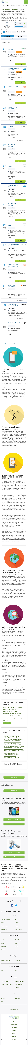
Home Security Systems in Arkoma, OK (12, 742)
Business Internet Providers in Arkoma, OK (13, 740)
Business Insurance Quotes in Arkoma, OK (13, 749)
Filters (14, 39)
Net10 (16, 926)
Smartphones (4, 981)
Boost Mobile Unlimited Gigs (12, 286)
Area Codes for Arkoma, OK (10, 756)
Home (14, 1021)
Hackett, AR (21, 718)
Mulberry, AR (13, 713)
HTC (2, 943)
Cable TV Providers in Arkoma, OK (11, 757)
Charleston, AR (6, 711)
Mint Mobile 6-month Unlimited (13, 245)
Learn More (13, 777)
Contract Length (5, 33)
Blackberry (18, 998)
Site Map (14, 1036)
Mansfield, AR (20, 707)
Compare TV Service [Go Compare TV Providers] (14, 852)
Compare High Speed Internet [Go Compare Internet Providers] (14, 857)
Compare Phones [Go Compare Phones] (14, 824)
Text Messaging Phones (19, 986)
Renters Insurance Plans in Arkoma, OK (12, 747)
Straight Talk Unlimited (14, 322)
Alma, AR (14, 718)
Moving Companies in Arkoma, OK (11, 754)
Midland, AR (14, 709)
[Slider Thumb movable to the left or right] (24, 27)
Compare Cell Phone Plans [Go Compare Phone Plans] (14, 819)
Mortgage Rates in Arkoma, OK (10, 737)
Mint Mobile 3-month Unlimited (13, 145)
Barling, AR (5, 720)
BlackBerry (18, 940)
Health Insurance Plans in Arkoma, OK (12, 744)
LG (16, 943)
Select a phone (7, 27)
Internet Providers (5, 970)
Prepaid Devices (19, 981)
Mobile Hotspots (5, 960)
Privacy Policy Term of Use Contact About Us (14, 1029)
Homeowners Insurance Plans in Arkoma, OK (14, 746)
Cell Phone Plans (5, 9)
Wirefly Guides (14, 1009)
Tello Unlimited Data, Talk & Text (13, 69)
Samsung (3, 949)
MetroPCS (4, 929)
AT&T (16, 919)
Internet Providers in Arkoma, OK (11, 735)
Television (17, 970)
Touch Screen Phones (7, 984)
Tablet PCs (18, 960)
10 (24, 32)
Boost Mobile (18, 929)
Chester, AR (6, 713)
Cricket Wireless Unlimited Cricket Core (14, 305)
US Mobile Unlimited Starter (13, 165)
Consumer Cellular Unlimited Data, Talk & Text (13, 88)
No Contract (7, 36)
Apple (2, 940)
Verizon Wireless (5, 919)
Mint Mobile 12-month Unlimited (13, 48)
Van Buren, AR (6, 707)
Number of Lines (5, 29)
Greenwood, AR (7, 718)
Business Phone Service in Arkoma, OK (12, 736)
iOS (2, 1001)
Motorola (3, 946)
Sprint (2, 922)
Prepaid (20, 36)
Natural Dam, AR (7, 715)
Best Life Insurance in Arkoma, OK (11, 753)
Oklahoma (15, 9)
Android (3, 998)
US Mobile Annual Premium (12, 224)
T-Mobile (17, 922)
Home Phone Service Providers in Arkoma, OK (14, 739)
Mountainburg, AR (15, 711)
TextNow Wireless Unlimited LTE (12, 108)
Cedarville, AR (6, 709)
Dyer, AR (19, 713)
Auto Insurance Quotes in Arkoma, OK (12, 743)
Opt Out (14, 1039)
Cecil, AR (13, 707)
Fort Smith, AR (16, 715)
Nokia (16, 946)
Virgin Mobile (4, 926)
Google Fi (10, 126)
